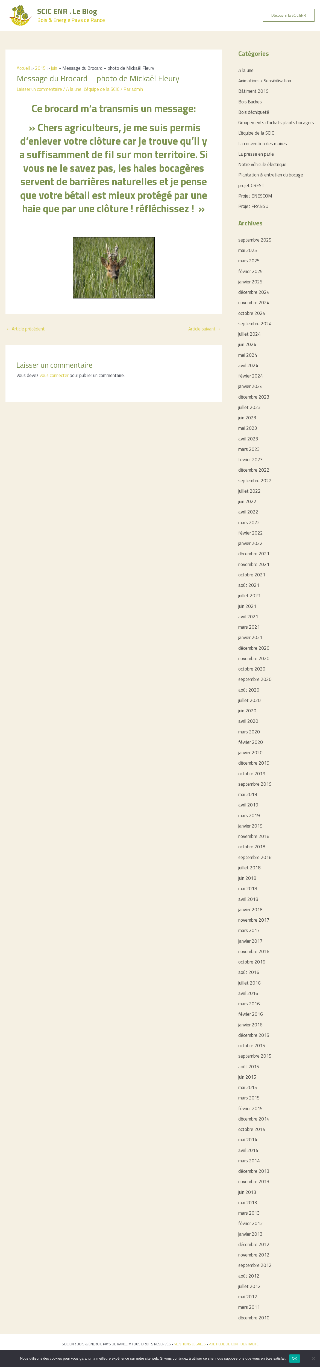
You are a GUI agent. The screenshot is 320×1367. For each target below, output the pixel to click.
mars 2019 (249, 815)
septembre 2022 (255, 480)
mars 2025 (249, 260)
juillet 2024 (249, 334)
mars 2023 (249, 449)
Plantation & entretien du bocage (270, 174)
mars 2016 (249, 1003)
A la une (73, 89)
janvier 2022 (250, 543)
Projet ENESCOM (255, 195)
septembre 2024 (255, 323)
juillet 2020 (249, 700)
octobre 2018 (251, 846)
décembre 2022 (253, 470)
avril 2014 (248, 1150)
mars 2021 (249, 627)
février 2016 (250, 1014)
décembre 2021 (253, 553)
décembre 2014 (253, 1118)
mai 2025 (247, 250)
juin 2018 (247, 878)
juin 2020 (247, 710)
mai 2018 (247, 888)
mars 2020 (249, 731)
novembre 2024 (253, 302)
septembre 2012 (255, 1265)
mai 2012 (247, 1296)
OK (294, 1358)
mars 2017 (249, 930)
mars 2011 (249, 1307)
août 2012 (248, 1275)
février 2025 (250, 271)
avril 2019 (248, 804)
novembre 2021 (253, 564)
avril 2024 (248, 365)
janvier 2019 (250, 825)
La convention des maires (262, 143)
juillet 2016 (249, 982)
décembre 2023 (253, 396)
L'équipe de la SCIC (101, 89)
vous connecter (54, 375)
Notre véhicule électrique (262, 164)
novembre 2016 (253, 951)
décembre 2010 (253, 1317)
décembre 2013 (253, 1171)
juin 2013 (247, 1192)
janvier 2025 (250, 281)
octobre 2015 (251, 1045)
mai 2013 (247, 1202)
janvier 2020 (250, 752)
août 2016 (248, 972)
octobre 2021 (251, 574)
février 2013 (250, 1223)
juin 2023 (247, 417)
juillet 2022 (249, 491)
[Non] (313, 1358)
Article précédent (25, 328)
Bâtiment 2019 (253, 91)
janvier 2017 (250, 941)
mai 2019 (247, 794)
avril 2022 (248, 511)
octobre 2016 (251, 961)
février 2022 (250, 532)
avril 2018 (248, 899)
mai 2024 (247, 355)
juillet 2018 (249, 867)
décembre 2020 (253, 648)
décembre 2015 (253, 1035)
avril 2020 (248, 721)
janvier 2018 (250, 909)
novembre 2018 (253, 836)
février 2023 (250, 459)
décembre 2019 (253, 763)
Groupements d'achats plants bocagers (276, 122)
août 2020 (248, 689)
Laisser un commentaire (39, 89)
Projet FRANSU (253, 206)
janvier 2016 (250, 1024)
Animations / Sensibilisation (264, 80)
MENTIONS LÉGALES (190, 1344)
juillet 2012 (249, 1286)
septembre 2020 (255, 679)
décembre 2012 (253, 1244)
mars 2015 (249, 1097)
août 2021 (248, 585)
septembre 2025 (255, 239)
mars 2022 (249, 522)
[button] (289, 15)
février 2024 (250, 375)
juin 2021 (247, 606)
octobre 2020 (251, 668)
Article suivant (204, 328)
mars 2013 (249, 1213)
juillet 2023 (249, 407)
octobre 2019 (251, 773)
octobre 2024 (251, 313)
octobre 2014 (251, 1129)
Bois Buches (250, 101)
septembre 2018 (255, 857)
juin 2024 (247, 344)
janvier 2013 (250, 1234)
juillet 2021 (249, 595)
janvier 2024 (250, 386)
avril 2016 (248, 993)
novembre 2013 (253, 1181)
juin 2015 (247, 1077)
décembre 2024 (253, 292)
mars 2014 (249, 1160)
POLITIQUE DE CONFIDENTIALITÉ (234, 1344)
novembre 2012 (253, 1254)
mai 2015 (247, 1087)
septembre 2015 (255, 1056)
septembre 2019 (255, 784)
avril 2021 (248, 616)
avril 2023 (248, 438)
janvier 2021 (250, 637)
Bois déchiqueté (253, 112)
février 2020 (250, 742)
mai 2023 (247, 428)
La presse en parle (256, 154)
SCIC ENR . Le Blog (67, 11)
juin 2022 (247, 501)
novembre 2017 (253, 920)
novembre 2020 (253, 658)
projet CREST (251, 185)
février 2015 (250, 1108)
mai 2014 (247, 1139)
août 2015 (248, 1066)
